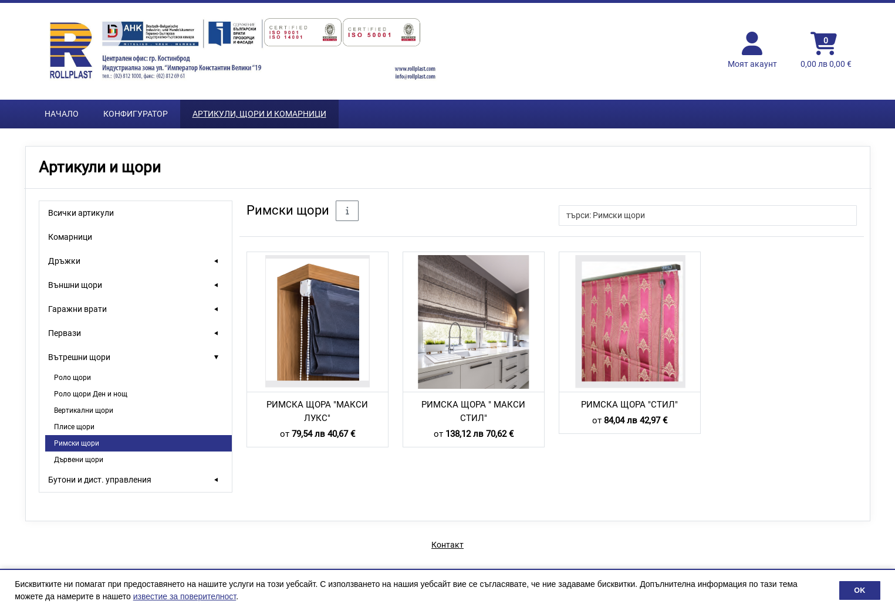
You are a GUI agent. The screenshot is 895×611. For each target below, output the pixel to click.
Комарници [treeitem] (70, 237)
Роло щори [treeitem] (72, 378)
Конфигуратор (135, 113)
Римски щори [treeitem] (76, 443)
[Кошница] (826, 51)
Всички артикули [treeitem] (81, 213)
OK (859, 590)
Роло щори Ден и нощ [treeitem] (90, 394)
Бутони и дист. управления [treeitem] (99, 479)
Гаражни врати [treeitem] (77, 309)
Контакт (447, 544)
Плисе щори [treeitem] (74, 427)
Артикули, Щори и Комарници (259, 113)
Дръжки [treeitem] (64, 261)
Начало (62, 113)
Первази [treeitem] (64, 333)
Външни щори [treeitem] (75, 285)
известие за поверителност (184, 596)
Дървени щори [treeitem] (78, 460)
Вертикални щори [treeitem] (83, 410)
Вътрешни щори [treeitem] (79, 357)
